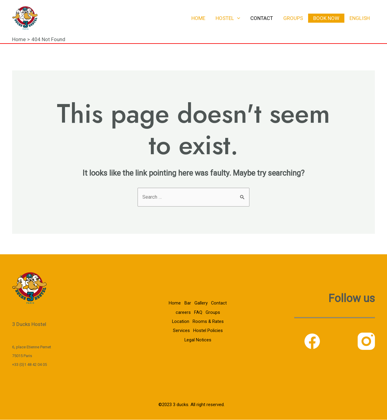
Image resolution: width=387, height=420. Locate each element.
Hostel (228, 18)
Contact (261, 18)
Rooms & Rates (208, 322)
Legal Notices (197, 339)
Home (198, 18)
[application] (237, 18)
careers (181, 313)
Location (179, 322)
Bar (186, 305)
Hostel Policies (208, 331)
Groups (293, 18)
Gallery (200, 305)
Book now (326, 18)
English (360, 18)
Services (180, 331)
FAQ (198, 313)
